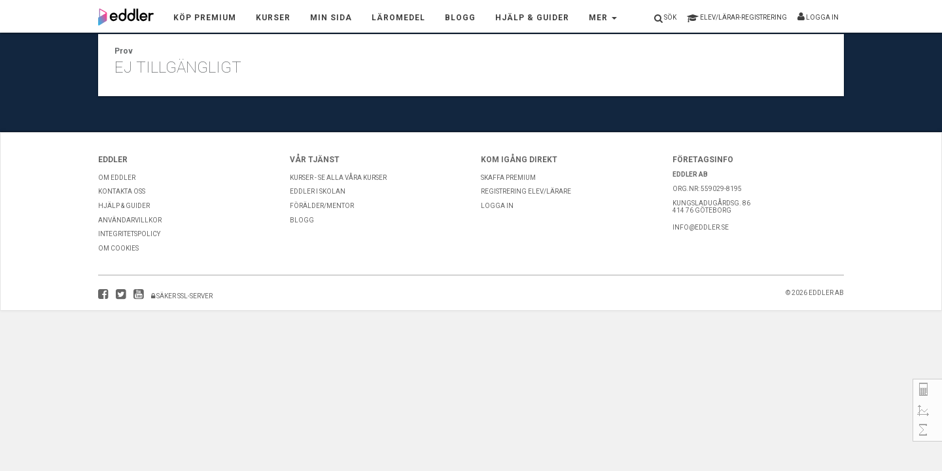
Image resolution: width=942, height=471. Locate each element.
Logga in (818, 16)
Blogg (460, 17)
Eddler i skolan (317, 191)
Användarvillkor (130, 220)
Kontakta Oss (121, 191)
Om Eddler (116, 177)
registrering (737, 18)
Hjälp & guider (124, 205)
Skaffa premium (508, 177)
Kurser (273, 17)
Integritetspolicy (129, 233)
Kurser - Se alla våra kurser (338, 177)
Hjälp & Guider (532, 17)
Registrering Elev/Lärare (526, 191)
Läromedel (398, 17)
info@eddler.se (700, 227)
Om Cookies (118, 248)
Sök (665, 18)
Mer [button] (603, 17)
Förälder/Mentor (322, 205)
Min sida (331, 17)
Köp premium (204, 17)
